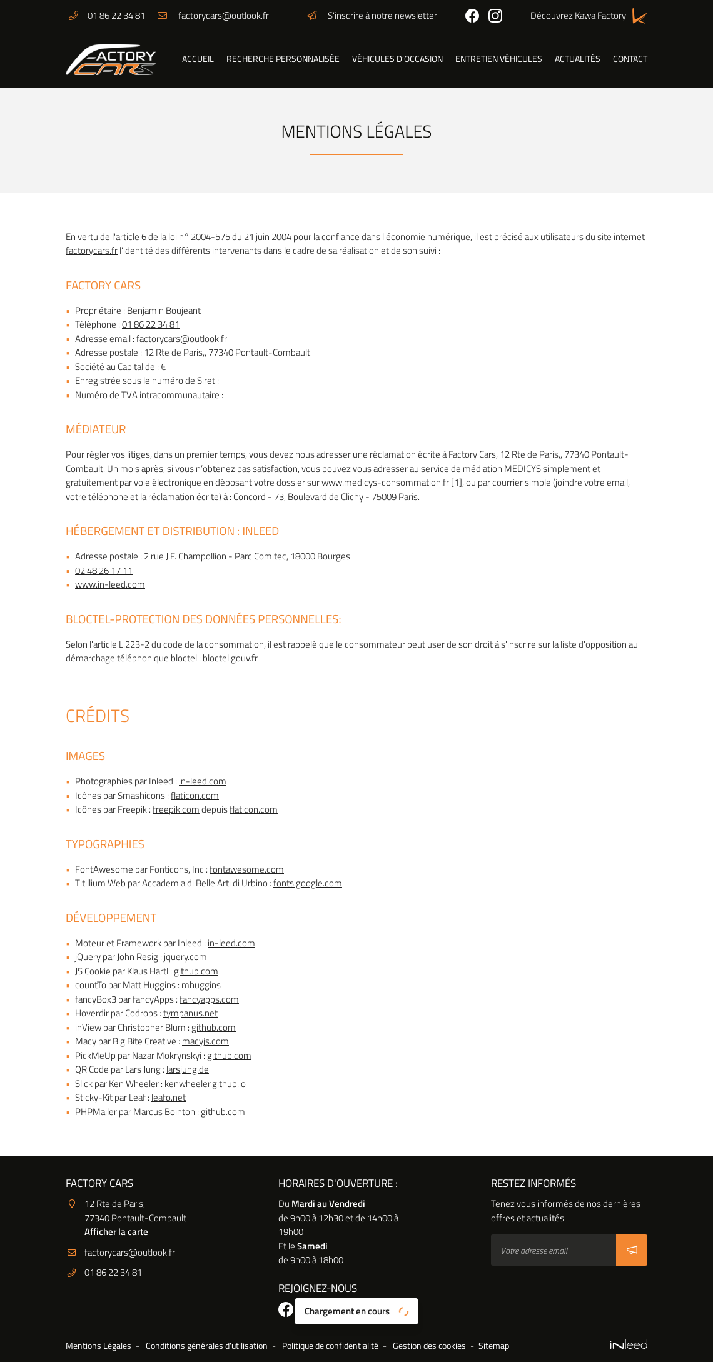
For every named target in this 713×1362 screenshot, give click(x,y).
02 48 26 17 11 (104, 570)
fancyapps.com (209, 999)
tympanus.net (190, 1013)
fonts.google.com (307, 883)
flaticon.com (195, 795)
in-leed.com (202, 781)
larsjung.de (187, 1069)
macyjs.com (205, 1041)
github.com (196, 971)
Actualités (577, 59)
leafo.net (168, 1097)
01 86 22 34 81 (151, 324)
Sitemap (493, 1345)
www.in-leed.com (110, 584)
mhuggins (201, 985)
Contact (630, 59)
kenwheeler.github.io (205, 1083)
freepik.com (176, 809)
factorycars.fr (92, 250)
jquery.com (185, 956)
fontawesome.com (247, 869)
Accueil (198, 59)
